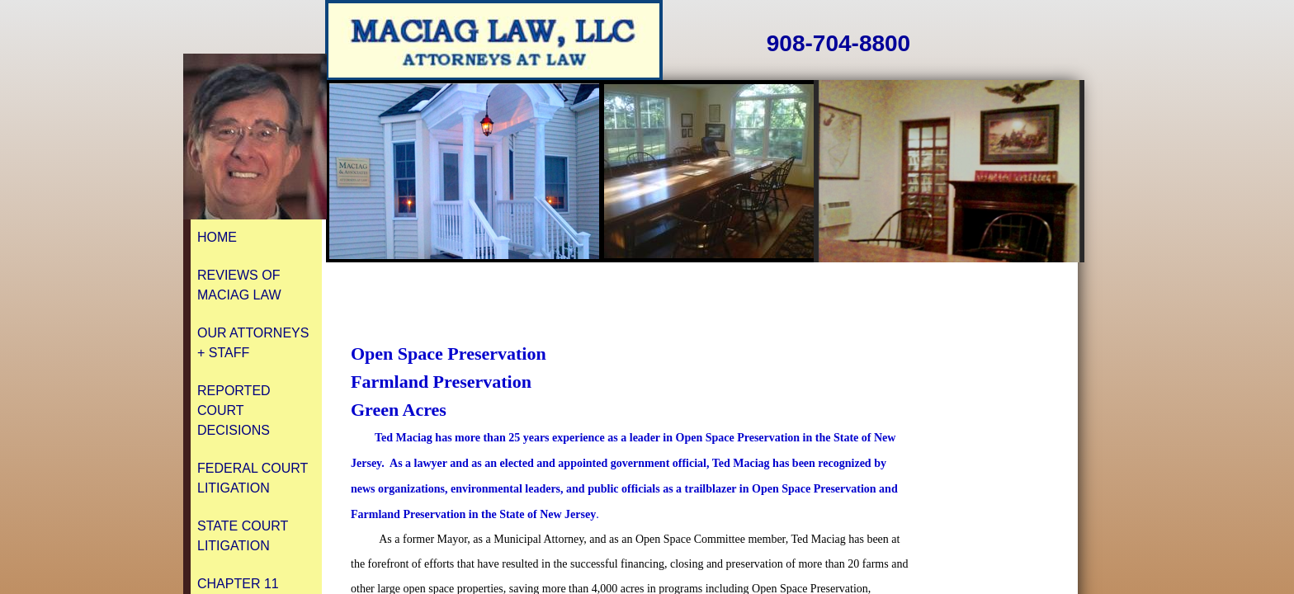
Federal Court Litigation (252, 478)
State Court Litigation (242, 536)
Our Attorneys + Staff (253, 343)
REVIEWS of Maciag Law (239, 285)
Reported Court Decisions (234, 410)
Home (217, 237)
